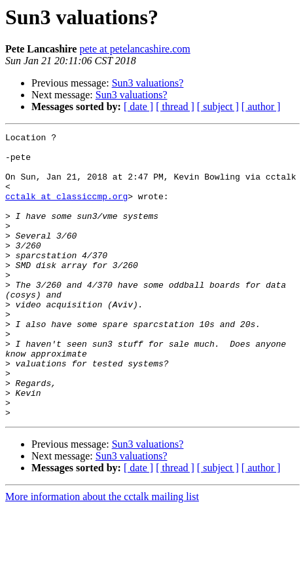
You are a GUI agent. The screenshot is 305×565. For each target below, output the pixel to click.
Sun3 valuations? (148, 82)
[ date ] (138, 106)
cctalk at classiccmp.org (66, 210)
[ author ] (261, 106)
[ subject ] (218, 106)
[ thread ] (175, 106)
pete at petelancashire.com (134, 48)
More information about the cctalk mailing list (102, 553)
